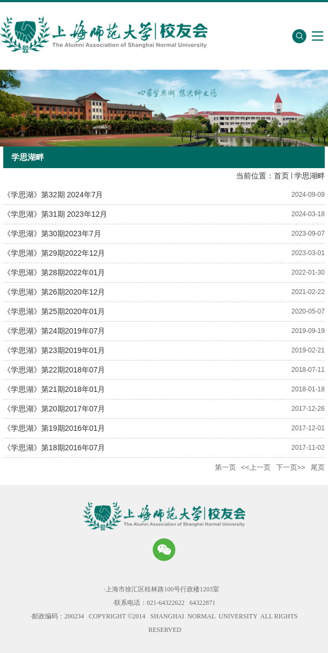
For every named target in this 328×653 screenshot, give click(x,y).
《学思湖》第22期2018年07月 (54, 369)
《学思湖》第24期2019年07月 (54, 330)
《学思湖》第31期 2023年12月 (55, 214)
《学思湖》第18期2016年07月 (54, 447)
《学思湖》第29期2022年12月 (54, 253)
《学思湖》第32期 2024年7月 (53, 194)
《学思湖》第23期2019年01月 (54, 350)
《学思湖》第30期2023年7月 (52, 233)
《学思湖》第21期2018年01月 (54, 389)
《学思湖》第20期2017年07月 (54, 408)
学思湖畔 (309, 175)
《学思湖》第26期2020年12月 (54, 292)
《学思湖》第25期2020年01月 (54, 311)
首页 (281, 175)
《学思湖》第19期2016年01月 (54, 428)
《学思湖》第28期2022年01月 (54, 272)
